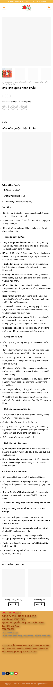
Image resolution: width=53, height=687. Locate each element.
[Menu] (4, 8)
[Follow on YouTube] (16, 673)
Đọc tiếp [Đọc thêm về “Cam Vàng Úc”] (39, 604)
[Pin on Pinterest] (22, 107)
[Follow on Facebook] (4, 673)
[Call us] (12, 673)
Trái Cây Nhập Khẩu (23, 82)
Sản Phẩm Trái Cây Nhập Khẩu (21, 102)
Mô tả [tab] (5, 122)
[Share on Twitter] (13, 107)
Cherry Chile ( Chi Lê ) (13, 600)
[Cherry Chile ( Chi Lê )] (13, 583)
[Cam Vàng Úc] (39, 583)
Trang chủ (7, 82)
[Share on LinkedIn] (26, 107)
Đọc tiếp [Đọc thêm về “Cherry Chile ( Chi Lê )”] (13, 604)
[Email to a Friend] (17, 107)
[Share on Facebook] (9, 107)
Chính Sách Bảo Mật (10, 633)
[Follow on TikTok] (8, 673)
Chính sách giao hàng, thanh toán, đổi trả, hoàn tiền (26, 636)
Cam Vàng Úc (39, 600)
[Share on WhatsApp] (4, 107)
